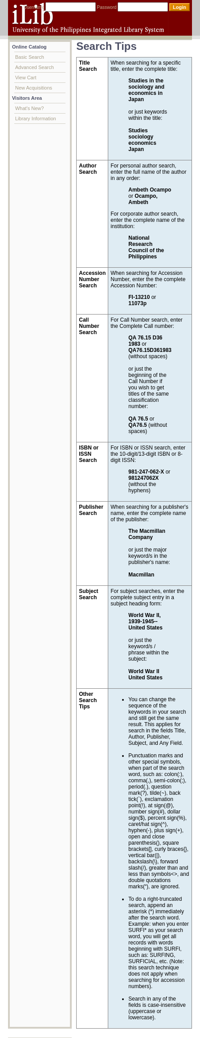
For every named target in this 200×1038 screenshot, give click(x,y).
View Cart (25, 77)
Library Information (35, 118)
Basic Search (29, 57)
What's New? (29, 108)
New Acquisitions (33, 87)
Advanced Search (34, 67)
